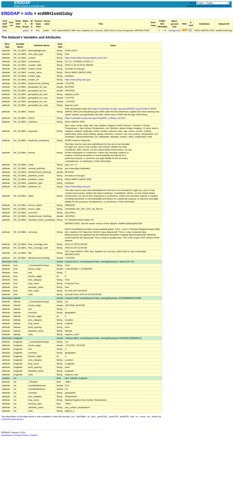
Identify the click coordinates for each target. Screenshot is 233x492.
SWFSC (220, 6)
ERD (227, 6)
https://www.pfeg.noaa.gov (77, 79)
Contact (33, 435)
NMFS (213, 6)
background (174, 30)
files (38, 30)
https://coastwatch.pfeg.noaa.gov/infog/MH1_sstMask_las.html (95, 118)
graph (26, 30)
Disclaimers (7, 435)
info (29, 13)
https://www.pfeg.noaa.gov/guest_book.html (86, 58)
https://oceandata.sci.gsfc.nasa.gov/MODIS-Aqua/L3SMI (120, 109)
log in (192, 3)
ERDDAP (10, 13)
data (5, 30)
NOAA (207, 6)
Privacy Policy (21, 435)
